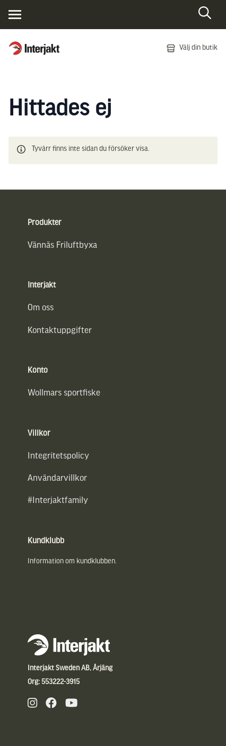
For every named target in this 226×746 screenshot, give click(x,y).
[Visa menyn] (14, 14)
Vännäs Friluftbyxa (62, 245)
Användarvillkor (57, 478)
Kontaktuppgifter (60, 330)
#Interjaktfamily (58, 500)
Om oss (41, 307)
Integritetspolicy (58, 456)
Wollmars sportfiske (64, 393)
